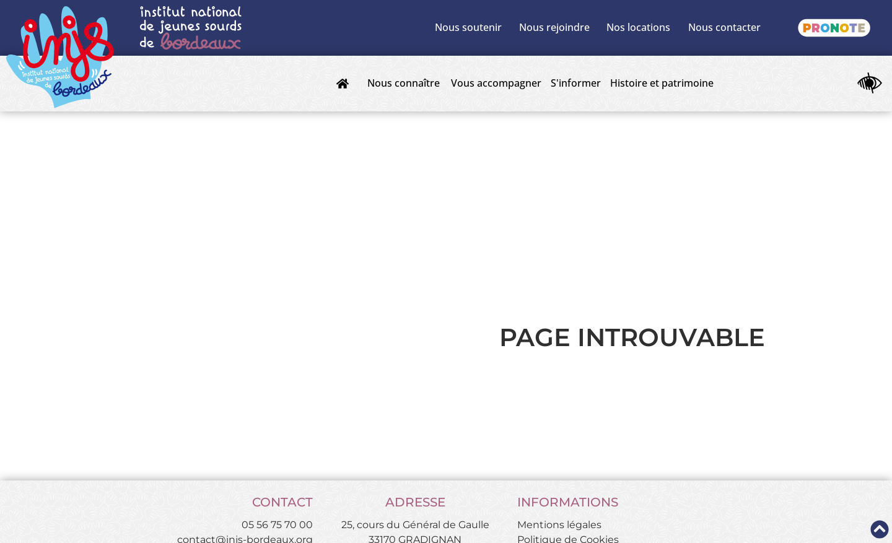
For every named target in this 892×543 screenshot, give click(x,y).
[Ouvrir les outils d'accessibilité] (869, 83)
